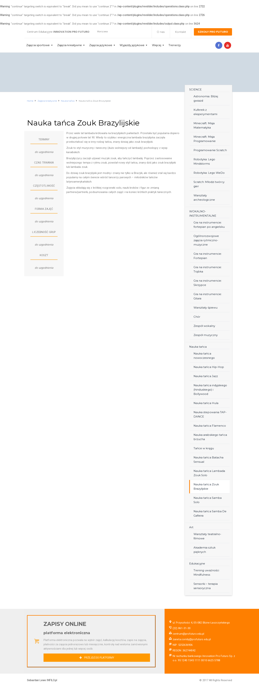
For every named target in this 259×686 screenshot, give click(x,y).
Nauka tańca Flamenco (210, 425)
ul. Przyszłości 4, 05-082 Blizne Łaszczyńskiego (201, 622)
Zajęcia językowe (100, 45)
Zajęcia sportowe (38, 45)
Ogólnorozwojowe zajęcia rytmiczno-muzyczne (206, 240)
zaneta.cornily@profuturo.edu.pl (192, 639)
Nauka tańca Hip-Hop (209, 367)
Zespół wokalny (204, 326)
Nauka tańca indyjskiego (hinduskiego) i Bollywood (210, 390)
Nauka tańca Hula (206, 403)
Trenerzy (175, 45)
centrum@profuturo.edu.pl (188, 633)
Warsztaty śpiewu (206, 307)
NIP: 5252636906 (183, 645)
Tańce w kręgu (204, 448)
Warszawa (102, 31)
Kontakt (180, 32)
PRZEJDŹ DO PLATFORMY (96, 657)
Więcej (156, 45)
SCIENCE (195, 89)
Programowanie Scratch (210, 150)
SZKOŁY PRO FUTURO (213, 31)
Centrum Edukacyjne (58, 31)
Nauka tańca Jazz (206, 376)
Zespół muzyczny (206, 335)
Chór (197, 316)
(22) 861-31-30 (181, 628)
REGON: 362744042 (184, 650)
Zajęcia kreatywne (69, 45)
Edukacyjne (197, 563)
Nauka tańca (198, 346)
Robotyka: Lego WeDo (209, 172)
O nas (161, 32)
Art (191, 527)
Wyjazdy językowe (132, 45)
